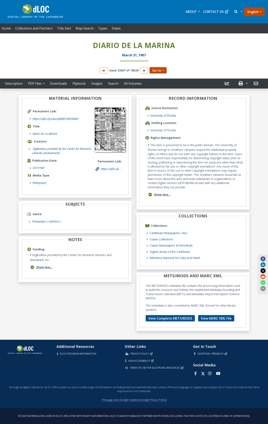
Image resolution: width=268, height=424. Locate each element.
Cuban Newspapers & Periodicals (171, 245)
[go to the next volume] (144, 70)
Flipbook (79, 83)
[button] (238, 12)
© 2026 (134, 416)
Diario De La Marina (45, 134)
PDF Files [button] (35, 83)
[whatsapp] (262, 282)
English (252, 12)
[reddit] (262, 276)
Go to (156, 70)
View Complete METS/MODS (170, 318)
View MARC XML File (216, 318)
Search (113, 83)
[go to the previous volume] (103, 70)
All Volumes (133, 83)
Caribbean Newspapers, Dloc (168, 233)
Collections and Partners (34, 28)
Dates (116, 28)
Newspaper (40, 183)
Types (102, 28)
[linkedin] (262, 264)
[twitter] (262, 270)
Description (14, 83)
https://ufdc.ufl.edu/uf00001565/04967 (56, 119)
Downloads (58, 83)
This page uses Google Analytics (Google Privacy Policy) (134, 400)
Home (6, 28)
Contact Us (215, 11)
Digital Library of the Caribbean (170, 252)
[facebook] (262, 258)
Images (96, 83)
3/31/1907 (38, 168)
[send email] (262, 288)
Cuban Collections (161, 239)
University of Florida (163, 115)
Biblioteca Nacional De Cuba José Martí (175, 258)
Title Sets (64, 28)
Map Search (85, 28)
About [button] (191, 11)
